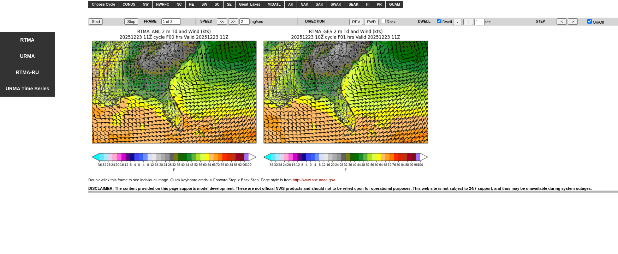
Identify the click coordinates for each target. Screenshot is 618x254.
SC (217, 4)
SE (229, 4)
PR (379, 4)
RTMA (27, 40)
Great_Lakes (249, 4)
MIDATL (274, 4)
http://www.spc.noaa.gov (313, 180)
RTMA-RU (27, 72)
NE (191, 4)
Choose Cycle (103, 4)
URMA (27, 56)
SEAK (353, 4)
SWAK (336, 4)
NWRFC (162, 4)
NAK (304, 4)
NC (179, 4)
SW (204, 4)
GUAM (394, 4)
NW (146, 4)
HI (367, 4)
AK (290, 4)
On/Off (595, 22)
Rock (388, 22)
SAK (319, 4)
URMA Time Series (27, 88)
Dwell (444, 22)
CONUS (129, 4)
